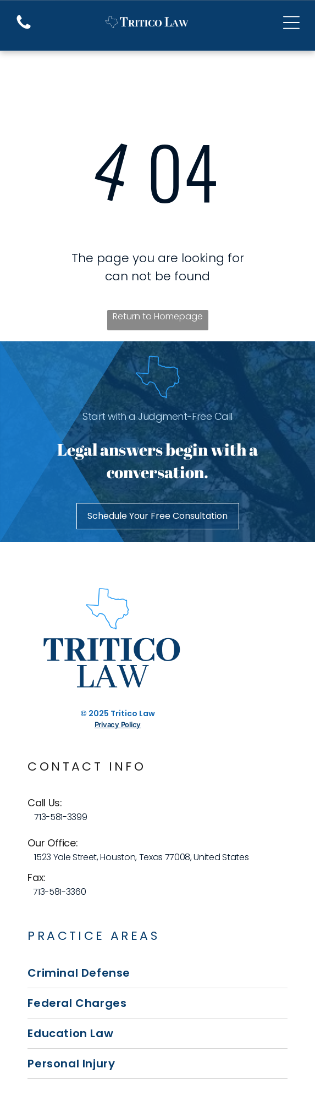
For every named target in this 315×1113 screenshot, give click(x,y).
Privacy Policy (118, 724)
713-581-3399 (60, 817)
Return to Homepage (158, 316)
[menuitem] (157, 973)
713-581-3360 (59, 891)
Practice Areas (93, 935)
